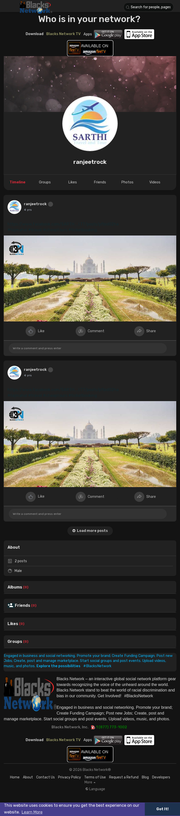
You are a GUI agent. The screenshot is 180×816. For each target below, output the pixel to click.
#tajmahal (17, 229)
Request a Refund (124, 777)
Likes (13, 624)
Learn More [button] (32, 812)
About (28, 777)
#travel (35, 229)
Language (95, 789)
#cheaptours (55, 229)
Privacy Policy (69, 777)
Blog (145, 777)
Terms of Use (95, 777)
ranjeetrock (90, 161)
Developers (161, 777)
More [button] (90, 782)
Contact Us (45, 777)
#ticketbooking (82, 229)
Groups (15, 642)
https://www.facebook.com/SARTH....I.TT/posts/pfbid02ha (63, 224)
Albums (15, 587)
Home (15, 777)
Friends (22, 606)
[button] (148, 7)
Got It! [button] (162, 809)
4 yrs (28, 209)
